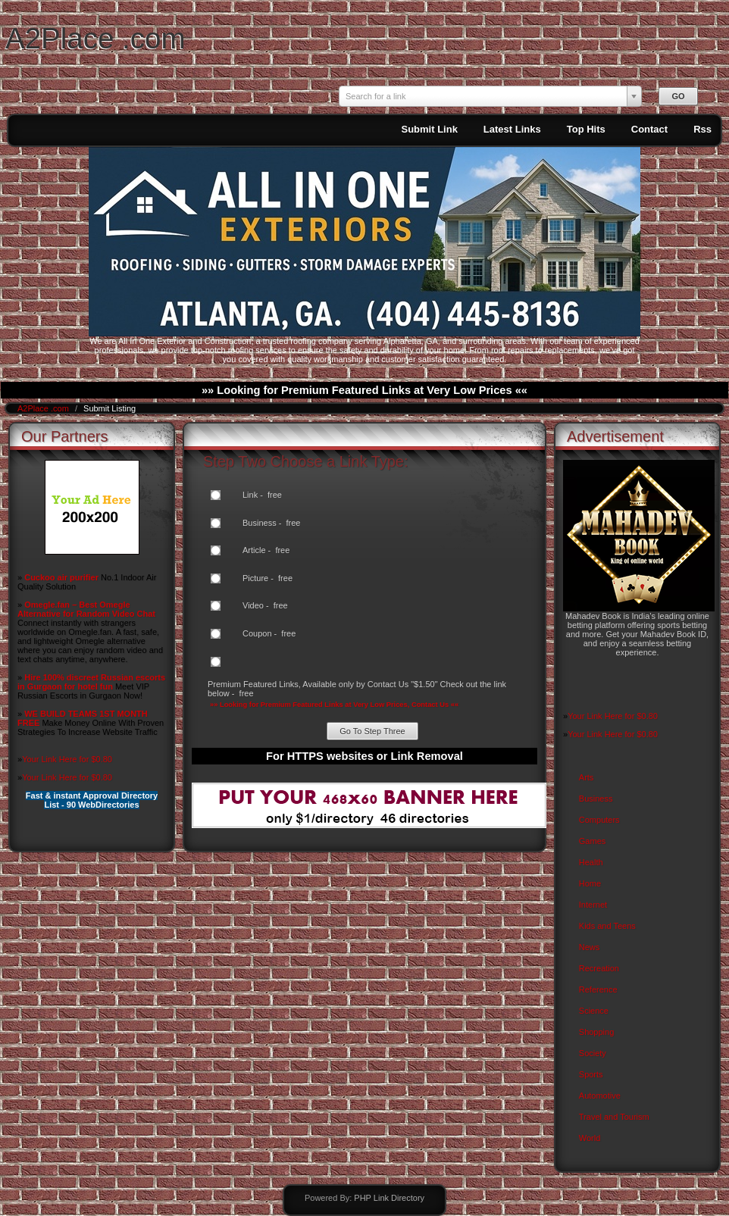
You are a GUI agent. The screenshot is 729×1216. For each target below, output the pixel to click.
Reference (598, 989)
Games (592, 841)
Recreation (599, 968)
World (590, 1138)
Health (591, 862)
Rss (702, 129)
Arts (586, 777)
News (589, 947)
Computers (599, 819)
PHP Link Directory (389, 1197)
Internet (593, 904)
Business (596, 798)
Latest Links (512, 129)
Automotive (600, 1095)
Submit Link (429, 129)
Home (590, 883)
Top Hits (586, 129)
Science (594, 1010)
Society (592, 1053)
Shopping (597, 1031)
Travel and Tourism (614, 1116)
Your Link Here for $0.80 (67, 759)
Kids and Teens (607, 925)
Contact (649, 129)
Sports (591, 1074)
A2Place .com (95, 38)
